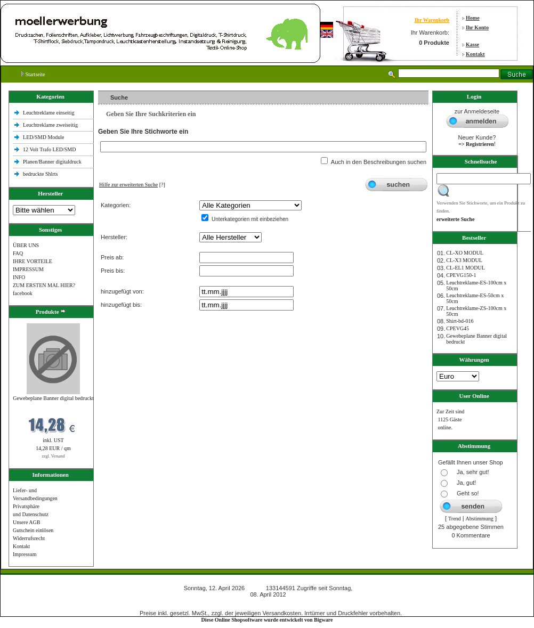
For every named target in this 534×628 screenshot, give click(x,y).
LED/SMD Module (43, 137)
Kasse (472, 44)
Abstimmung (479, 518)
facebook (23, 293)
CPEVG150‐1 (461, 275)
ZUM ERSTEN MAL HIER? (44, 285)
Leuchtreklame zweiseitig (51, 125)
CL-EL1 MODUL (465, 268)
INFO (19, 277)
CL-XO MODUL (464, 253)
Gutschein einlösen (33, 530)
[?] (132, 184)
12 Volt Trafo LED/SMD (49, 149)
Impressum (24, 554)
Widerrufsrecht (29, 538)
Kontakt (475, 54)
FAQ (18, 253)
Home (473, 18)
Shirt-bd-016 (459, 321)
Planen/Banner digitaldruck (52, 162)
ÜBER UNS (26, 245)
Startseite (33, 74)
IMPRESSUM (28, 269)
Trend (454, 518)
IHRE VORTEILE (32, 261)
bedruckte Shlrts (40, 174)
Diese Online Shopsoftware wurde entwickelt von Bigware (267, 620)
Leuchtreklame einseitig (49, 113)
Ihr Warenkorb (432, 20)
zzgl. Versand (53, 456)
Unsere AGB (26, 522)
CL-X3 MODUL (464, 260)
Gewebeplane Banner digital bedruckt (53, 398)
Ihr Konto (477, 27)
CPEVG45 (457, 328)
